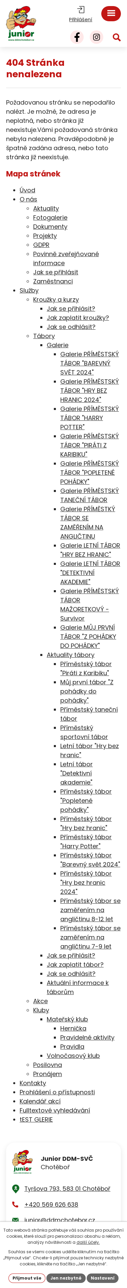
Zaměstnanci (53, 281)
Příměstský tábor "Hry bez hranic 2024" (86, 882)
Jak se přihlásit (55, 272)
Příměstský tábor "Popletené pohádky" (86, 800)
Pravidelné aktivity (87, 1037)
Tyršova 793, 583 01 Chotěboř (67, 1189)
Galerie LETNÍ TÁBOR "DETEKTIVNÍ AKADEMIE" (90, 572)
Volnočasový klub (73, 1055)
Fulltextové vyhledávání (55, 1110)
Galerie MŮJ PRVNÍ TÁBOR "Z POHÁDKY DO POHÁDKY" (88, 636)
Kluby (41, 1010)
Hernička (73, 1028)
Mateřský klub (67, 1019)
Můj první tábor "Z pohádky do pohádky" (86, 691)
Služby (29, 290)
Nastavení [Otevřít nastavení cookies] (102, 1278)
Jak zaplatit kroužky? (78, 317)
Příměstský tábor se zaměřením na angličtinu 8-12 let (90, 910)
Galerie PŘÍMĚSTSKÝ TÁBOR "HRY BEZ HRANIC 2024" (89, 390)
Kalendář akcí (40, 1101)
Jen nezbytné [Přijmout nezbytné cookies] (66, 1278)
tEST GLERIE (36, 1119)
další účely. (88, 1242)
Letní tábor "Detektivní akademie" (76, 773)
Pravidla (72, 1046)
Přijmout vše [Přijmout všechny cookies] (27, 1278)
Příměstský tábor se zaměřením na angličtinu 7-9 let (90, 937)
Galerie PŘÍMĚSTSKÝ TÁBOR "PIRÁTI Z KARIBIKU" (89, 445)
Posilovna (47, 1065)
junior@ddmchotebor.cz (59, 1220)
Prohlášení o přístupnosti (57, 1092)
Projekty (45, 235)
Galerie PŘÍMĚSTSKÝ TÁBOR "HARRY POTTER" (89, 418)
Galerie (57, 345)
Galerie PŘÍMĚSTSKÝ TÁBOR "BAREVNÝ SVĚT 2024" (89, 363)
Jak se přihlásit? (71, 308)
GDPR (41, 245)
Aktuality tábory (70, 655)
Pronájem (47, 1074)
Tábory (44, 336)
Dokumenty (50, 226)
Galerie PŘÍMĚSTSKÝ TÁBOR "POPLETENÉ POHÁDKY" (89, 472)
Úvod (27, 190)
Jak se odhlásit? (71, 327)
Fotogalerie (50, 217)
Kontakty (33, 1083)
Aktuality (46, 208)
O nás (28, 199)
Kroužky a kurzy (56, 299)
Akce (40, 1001)
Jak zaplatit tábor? (75, 964)
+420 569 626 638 (51, 1205)
